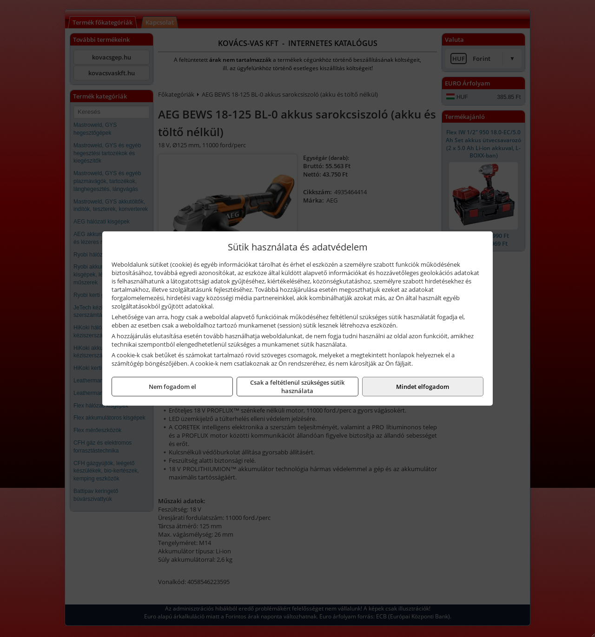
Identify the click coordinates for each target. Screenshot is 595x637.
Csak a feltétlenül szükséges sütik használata (297, 386)
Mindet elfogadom (422, 386)
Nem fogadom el (172, 386)
